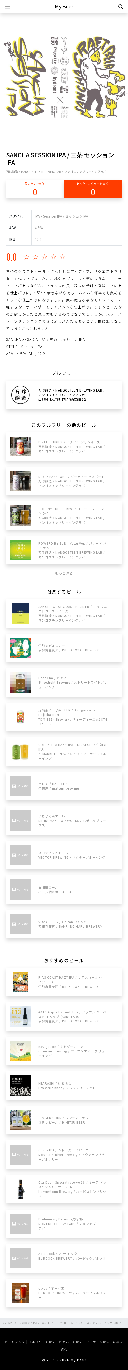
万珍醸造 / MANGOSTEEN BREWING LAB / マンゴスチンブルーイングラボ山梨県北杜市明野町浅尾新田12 (71, 394)
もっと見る (64, 573)
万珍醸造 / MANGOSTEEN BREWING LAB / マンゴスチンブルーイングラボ (56, 171)
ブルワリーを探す (41, 1342)
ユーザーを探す (98, 1342)
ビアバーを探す (71, 1342)
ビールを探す (15, 1342)
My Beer (64, 6)
